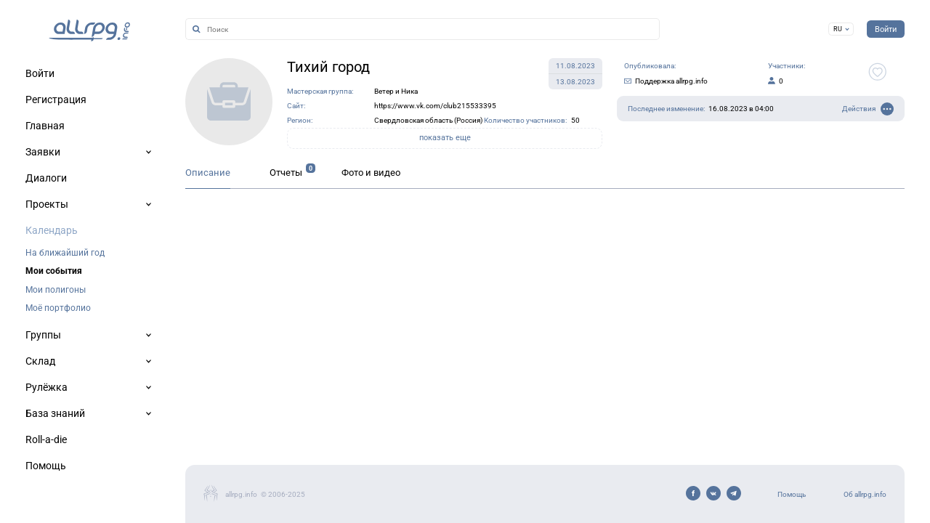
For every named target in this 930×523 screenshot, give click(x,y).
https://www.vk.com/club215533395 (435, 106)
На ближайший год (65, 253)
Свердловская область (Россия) (428, 120)
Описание (207, 172)
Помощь (791, 494)
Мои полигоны (55, 290)
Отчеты (286, 172)
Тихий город (328, 67)
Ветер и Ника (396, 91)
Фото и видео (370, 172)
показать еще (445, 137)
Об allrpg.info (865, 494)
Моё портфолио (58, 308)
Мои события (53, 271)
